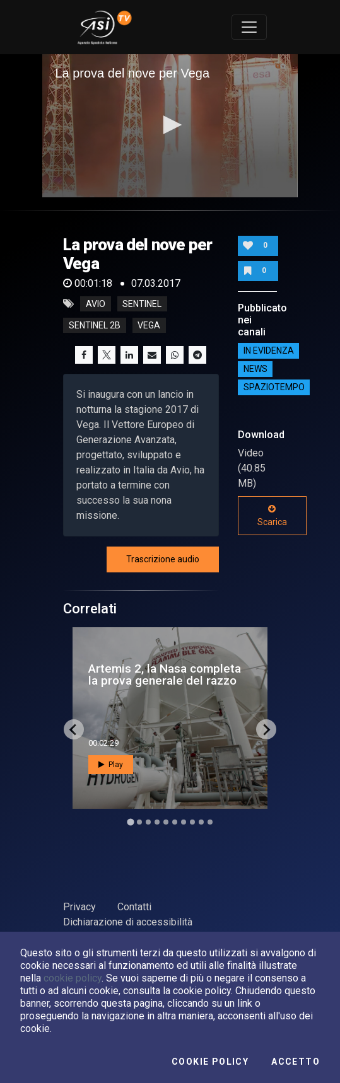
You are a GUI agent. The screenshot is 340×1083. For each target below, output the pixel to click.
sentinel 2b (94, 325)
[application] (169, 125)
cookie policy (73, 978)
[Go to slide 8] (192, 822)
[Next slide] (266, 729)
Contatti (134, 907)
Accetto (295, 1061)
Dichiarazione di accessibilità (127, 922)
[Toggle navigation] (249, 27)
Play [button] (110, 764)
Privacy (79, 907)
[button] (170, 125)
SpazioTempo (274, 388)
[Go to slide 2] (139, 822)
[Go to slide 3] (148, 822)
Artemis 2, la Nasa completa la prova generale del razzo (164, 674)
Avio (95, 304)
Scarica (272, 515)
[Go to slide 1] (130, 822)
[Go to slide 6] (174, 822)
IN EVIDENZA (268, 351)
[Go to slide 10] (210, 822)
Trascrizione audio (162, 559)
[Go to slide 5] (165, 822)
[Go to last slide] (74, 729)
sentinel (141, 304)
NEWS (255, 369)
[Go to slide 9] (201, 822)
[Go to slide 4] (157, 822)
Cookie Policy (210, 1061)
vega (149, 325)
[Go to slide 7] (183, 822)
